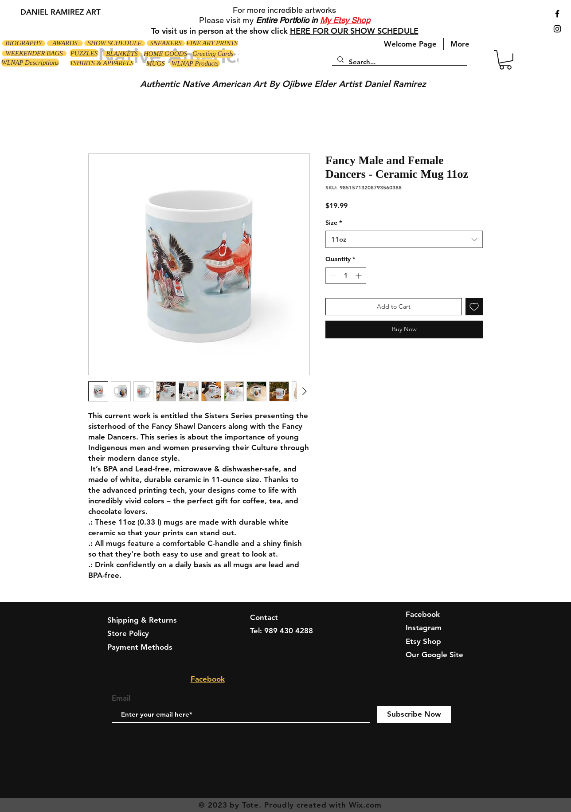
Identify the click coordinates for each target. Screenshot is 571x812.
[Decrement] (332, 275)
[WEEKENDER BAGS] (34, 53)
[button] (505, 60)
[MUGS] (155, 64)
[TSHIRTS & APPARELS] (101, 63)
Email (121, 698)
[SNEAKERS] (166, 43)
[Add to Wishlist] (474, 306)
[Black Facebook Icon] (557, 14)
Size (333, 223)
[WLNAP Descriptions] (30, 63)
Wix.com (365, 804)
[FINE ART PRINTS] (212, 43)
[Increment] (359, 275)
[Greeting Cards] (213, 54)
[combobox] (404, 239)
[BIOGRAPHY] (23, 43)
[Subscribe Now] (414, 714)
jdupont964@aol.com (287, 644)
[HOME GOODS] (165, 54)
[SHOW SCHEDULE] (114, 43)
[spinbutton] (346, 275)
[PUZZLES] (84, 53)
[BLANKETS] (122, 54)
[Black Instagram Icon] (557, 29)
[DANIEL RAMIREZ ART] (60, 12)
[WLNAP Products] (195, 63)
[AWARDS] (65, 43)
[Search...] (399, 62)
